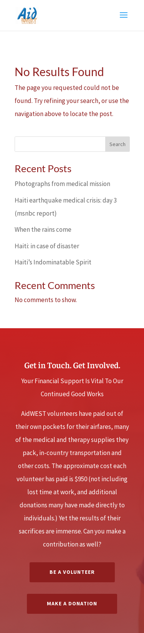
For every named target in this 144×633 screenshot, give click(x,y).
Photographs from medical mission (62, 183)
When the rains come (43, 229)
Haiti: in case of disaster (47, 246)
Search (117, 144)
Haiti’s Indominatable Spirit (53, 262)
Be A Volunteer (72, 571)
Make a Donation (72, 603)
